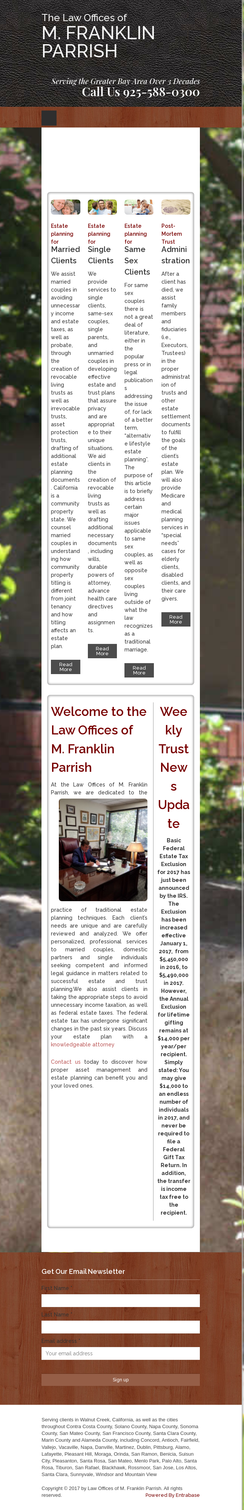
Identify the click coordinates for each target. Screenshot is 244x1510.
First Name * (56, 1288)
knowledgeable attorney (83, 1044)
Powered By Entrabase (173, 1495)
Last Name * (56, 1315)
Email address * (60, 1341)
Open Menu (49, 118)
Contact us (66, 1062)
